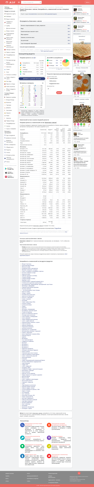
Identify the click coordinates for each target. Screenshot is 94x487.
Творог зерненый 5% (27, 396)
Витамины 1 (25, 344)
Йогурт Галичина (26, 264)
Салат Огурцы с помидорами (29, 316)
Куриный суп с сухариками (29, 329)
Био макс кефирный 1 (28, 398)
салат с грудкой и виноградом (30, 379)
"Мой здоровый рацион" (47, 51)
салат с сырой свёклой (28, 321)
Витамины (25, 338)
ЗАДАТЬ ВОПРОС (51, 480)
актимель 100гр (26, 367)
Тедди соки (25, 364)
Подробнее (57, 228)
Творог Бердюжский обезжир (30, 319)
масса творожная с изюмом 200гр (31, 334)
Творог (24, 306)
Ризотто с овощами (27, 297)
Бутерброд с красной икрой (29, 310)
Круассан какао (26, 274)
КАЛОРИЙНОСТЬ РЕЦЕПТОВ (32, 478)
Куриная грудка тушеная (28, 386)
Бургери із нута (26, 280)
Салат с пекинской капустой (29, 356)
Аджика (24, 337)
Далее (59, 92)
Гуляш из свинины (27, 312)
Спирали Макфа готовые (28, 278)
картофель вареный (27, 401)
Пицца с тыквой (26, 293)
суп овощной (25, 392)
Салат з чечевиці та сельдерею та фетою (32, 271)
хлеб (23, 383)
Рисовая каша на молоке (28, 315)
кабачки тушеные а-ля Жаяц (29, 275)
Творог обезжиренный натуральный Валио (33, 360)
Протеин (24, 307)
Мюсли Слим (25, 377)
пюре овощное (26, 363)
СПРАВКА (50, 476)
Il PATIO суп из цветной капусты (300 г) (32, 283)
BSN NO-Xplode (26, 376)
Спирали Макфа (26, 277)
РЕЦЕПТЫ (7, 476)
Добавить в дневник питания (32, 78)
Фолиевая (24, 405)
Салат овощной (26, 318)
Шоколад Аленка (26, 357)
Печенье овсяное (26, 288)
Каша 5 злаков (26, 351)
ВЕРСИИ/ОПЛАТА (51, 477)
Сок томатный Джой (27, 340)
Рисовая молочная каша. (28, 294)
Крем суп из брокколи (28, 296)
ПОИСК (28, 473)
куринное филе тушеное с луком (31, 322)
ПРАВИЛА (56, 482)
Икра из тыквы (26, 291)
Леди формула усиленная (29, 385)
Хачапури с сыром (27, 408)
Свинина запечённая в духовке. (30, 287)
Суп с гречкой (25, 394)
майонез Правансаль (27, 325)
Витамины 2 (25, 345)
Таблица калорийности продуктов (32, 7)
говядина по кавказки (28, 341)
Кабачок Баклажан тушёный (29, 399)
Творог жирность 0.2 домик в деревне (32, 375)
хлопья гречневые (27, 305)
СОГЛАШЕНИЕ (51, 482)
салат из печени (26, 323)
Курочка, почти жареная (28, 373)
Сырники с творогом (27, 382)
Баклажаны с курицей (28, 370)
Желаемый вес (50, 86)
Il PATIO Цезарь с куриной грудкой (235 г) (33, 281)
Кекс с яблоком (26, 404)
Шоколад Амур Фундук (28, 265)
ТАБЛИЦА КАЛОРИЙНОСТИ (32, 476)
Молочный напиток (27, 380)
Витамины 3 (25, 347)
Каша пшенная (26, 372)
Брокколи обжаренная (28, 407)
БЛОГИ (7, 478)
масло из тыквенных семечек (30, 313)
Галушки (24, 358)
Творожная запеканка (27, 326)
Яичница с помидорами (28, 309)
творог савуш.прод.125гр (28, 302)
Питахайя (24, 300)
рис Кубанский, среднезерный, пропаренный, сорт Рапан (37, 284)
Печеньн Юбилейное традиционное (31, 361)
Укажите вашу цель (52, 76)
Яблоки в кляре (26, 267)
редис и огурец (26, 391)
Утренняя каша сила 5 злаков (30, 353)
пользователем (33, 14)
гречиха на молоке (27, 328)
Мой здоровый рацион (51, 14)
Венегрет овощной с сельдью (30, 269)
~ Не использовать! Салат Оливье (31, 290)
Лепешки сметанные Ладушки (30, 350)
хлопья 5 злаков (26, 303)
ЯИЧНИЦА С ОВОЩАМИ (28, 286)
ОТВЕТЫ (28, 481)
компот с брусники (27, 332)
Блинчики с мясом (59, 7)
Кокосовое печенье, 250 (28, 395)
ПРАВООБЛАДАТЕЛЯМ (52, 473)
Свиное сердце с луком (28, 388)
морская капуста (26, 335)
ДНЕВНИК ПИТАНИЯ (10, 473)
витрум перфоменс (27, 402)
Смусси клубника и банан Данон (30, 354)
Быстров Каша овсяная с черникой (31, 331)
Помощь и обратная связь (10, 165)
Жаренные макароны (27, 348)
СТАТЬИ (7, 481)
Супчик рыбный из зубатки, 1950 (31, 389)
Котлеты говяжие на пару (28, 272)
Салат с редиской (26, 366)
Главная (21, 7)
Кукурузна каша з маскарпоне (30, 268)
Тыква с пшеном (26, 299)
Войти (88, 2)
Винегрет (24, 342)
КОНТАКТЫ (58, 480)
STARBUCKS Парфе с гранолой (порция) (32, 369)
